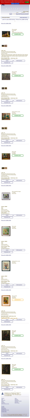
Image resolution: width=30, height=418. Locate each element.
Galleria (2, 398)
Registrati (16, 401)
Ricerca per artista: (6, 17)
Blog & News (17, 402)
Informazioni (19, 60)
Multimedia (17, 400)
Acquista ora (7, 62)
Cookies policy (4, 411)
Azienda (2, 407)
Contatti (2, 406)
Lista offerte (19, 319)
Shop (16, 398)
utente (17, 12)
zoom (7, 60)
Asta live (16, 399)
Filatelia (2, 401)
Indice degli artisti (23, 17)
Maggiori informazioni (15, 3)
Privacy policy (3, 410)
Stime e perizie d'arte (5, 403)
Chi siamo (3, 402)
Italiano (24, 11)
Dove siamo (3, 408)
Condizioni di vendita (5, 409)
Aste (2, 399)
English (27, 11)
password (23, 12)
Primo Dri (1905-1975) (6, 23)
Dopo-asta (3, 400)
